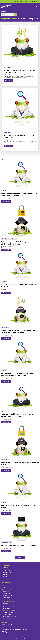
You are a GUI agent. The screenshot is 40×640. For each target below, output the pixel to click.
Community (5, 576)
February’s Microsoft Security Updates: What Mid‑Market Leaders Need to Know (17, 374)
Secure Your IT (6, 589)
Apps (4, 587)
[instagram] (3, 632)
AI (2, 411)
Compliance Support (7, 595)
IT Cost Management (6, 542)
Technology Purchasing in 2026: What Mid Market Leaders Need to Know (19, 286)
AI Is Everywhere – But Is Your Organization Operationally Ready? (19, 71)
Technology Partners (7, 572)
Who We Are (6, 565)
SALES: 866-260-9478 (16, 1)
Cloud (4, 585)
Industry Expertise (7, 570)
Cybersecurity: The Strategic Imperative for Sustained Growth (20, 463)
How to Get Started (7, 618)
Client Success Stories (8, 568)
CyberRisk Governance (8, 605)
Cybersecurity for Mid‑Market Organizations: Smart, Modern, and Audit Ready (19, 243)
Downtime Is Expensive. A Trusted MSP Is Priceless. (19, 545)
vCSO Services (6, 608)
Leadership (5, 567)
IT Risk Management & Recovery (9, 238)
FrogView (4, 190)
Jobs (4, 578)
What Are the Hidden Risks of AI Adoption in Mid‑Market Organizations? (17, 415)
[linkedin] (6, 632)
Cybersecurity (6, 591)
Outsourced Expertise (9, 610)
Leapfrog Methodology (8, 612)
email (20, 626)
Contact (4, 622)
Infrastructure (6, 584)
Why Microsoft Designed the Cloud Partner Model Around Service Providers (19, 194)
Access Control (6, 593)
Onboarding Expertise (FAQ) (9, 616)
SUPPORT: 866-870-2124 (30, 1)
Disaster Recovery (7, 597)
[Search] (15, 14)
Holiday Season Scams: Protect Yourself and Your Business (18, 506)
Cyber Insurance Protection (9, 606)
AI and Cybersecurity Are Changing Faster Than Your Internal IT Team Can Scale (18, 331)
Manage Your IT (7, 582)
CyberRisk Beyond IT (8, 601)
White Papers (6, 574)
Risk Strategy (6, 603)
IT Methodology (5, 327)
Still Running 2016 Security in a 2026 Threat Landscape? (19, 136)
